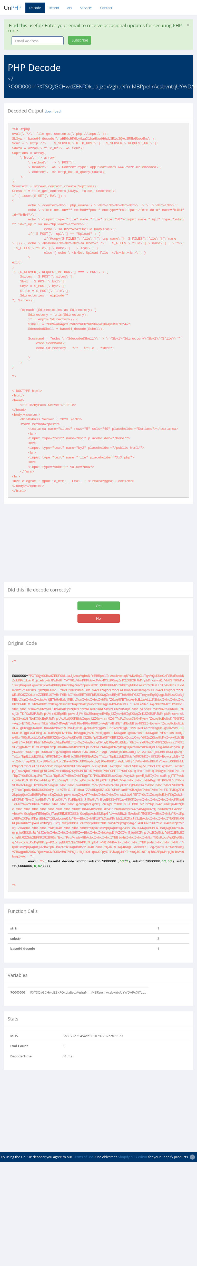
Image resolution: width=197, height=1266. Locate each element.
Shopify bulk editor (132, 1157)
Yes (98, 605)
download (53, 111)
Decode (35, 7)
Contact (106, 7)
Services (86, 7)
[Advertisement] (47, 545)
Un (13, 7)
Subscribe (80, 40)
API (69, 7)
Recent (54, 7)
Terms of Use (83, 1157)
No (98, 618)
